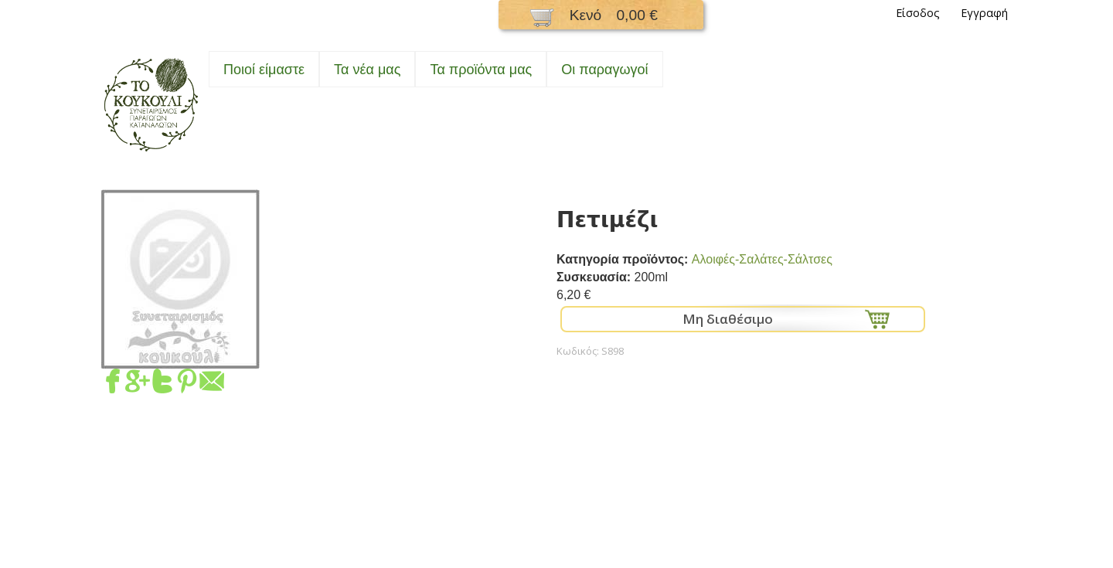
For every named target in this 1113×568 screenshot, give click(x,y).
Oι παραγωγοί (604, 69)
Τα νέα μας (367, 69)
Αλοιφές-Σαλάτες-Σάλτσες (762, 259)
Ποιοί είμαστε (264, 69)
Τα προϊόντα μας (481, 69)
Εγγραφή (984, 12)
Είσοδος (918, 12)
